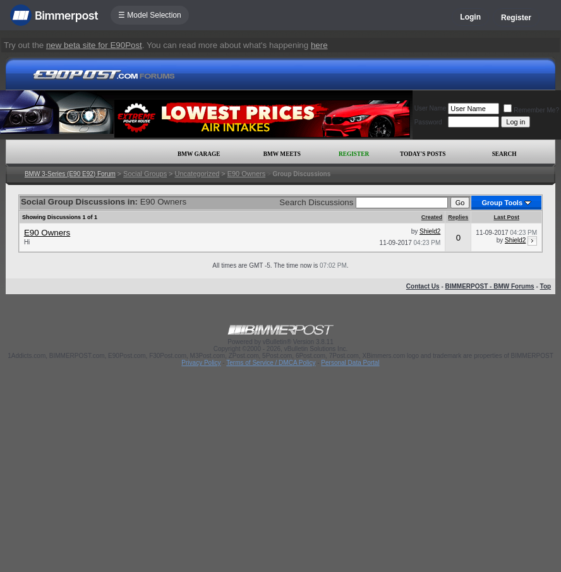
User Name (430, 108)
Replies (458, 217)
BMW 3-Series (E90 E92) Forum (70, 173)
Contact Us (423, 286)
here (319, 45)
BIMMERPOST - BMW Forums (489, 286)
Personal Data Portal (350, 362)
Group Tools (501, 202)
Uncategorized (196, 173)
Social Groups (145, 173)
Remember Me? (531, 110)
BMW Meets (282, 154)
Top (546, 286)
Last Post (506, 217)
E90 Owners (246, 173)
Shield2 (429, 231)
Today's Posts (422, 154)
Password (428, 122)
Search (504, 154)
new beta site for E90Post (94, 45)
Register (516, 17)
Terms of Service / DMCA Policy (270, 362)
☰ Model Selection (149, 15)
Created (432, 217)
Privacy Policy (200, 362)
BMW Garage (199, 154)
